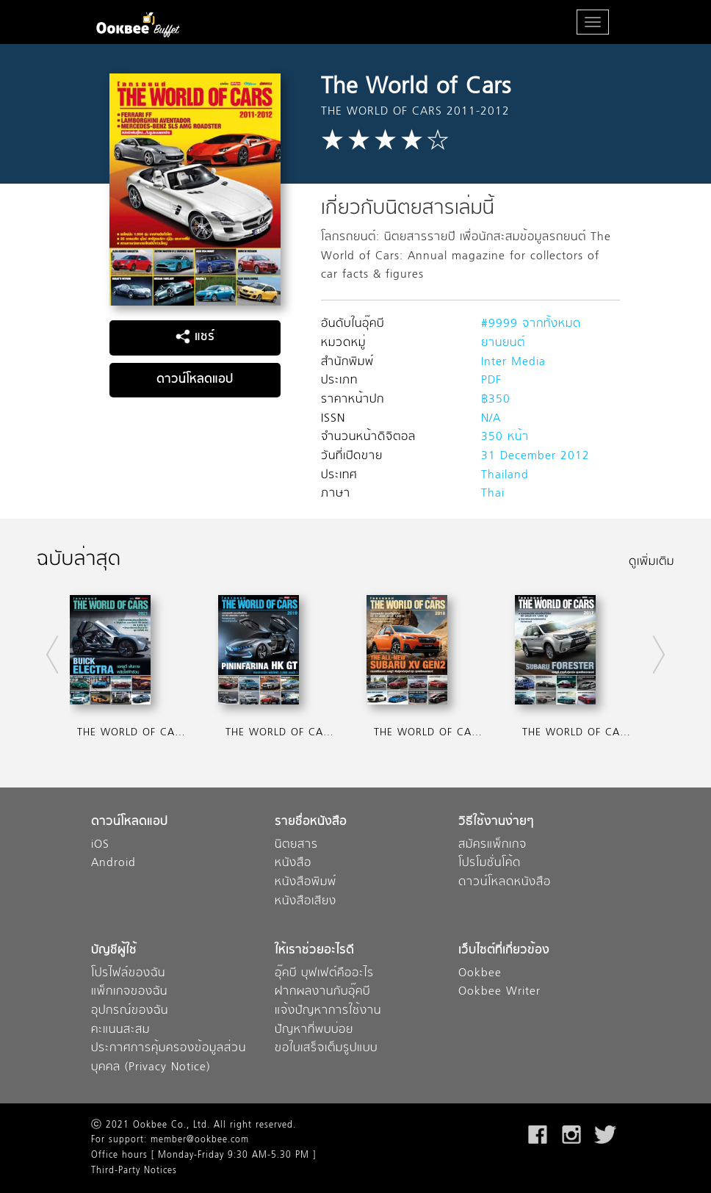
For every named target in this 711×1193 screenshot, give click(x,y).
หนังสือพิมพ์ (305, 882)
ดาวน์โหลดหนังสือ (504, 882)
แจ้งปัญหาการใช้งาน (328, 1011)
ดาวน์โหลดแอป (194, 379)
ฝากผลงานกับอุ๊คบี (322, 992)
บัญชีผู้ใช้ (114, 951)
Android (113, 863)
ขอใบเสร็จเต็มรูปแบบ (326, 1048)
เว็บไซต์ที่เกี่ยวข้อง (503, 951)
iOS (100, 845)
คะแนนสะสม (120, 1030)
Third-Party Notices (134, 1171)
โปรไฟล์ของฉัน (128, 974)
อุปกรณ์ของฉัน (129, 1011)
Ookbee (480, 974)
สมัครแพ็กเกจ (492, 845)
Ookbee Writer (499, 992)
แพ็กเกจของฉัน (129, 992)
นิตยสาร (296, 845)
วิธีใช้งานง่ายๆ (496, 822)
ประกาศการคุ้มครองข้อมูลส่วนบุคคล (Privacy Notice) (168, 1058)
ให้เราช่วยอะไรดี (314, 951)
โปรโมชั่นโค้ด (489, 863)
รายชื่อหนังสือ (311, 822)
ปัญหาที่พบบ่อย (314, 1030)
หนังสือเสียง (305, 902)
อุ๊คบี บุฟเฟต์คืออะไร (324, 974)
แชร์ (195, 337)
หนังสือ (293, 863)
